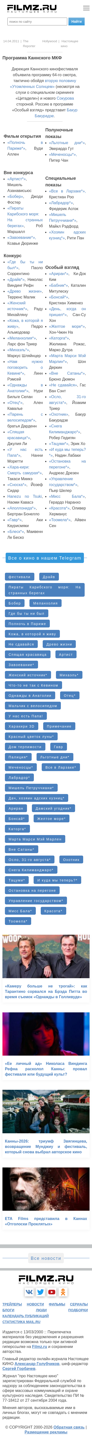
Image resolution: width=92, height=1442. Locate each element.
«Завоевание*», (21, 237)
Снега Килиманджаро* (31, 870)
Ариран (16, 808)
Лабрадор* (19, 778)
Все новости (46, 1258)
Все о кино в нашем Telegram (44, 558)
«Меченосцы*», (63, 154)
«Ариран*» (58, 274)
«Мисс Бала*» (67, 496)
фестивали (20, 577)
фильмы (57, 1304)
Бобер (15, 603)
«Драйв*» (16, 279)
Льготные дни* (55, 757)
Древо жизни (59, 644)
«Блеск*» (15, 532)
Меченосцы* (21, 767)
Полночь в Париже (27, 624)
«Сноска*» (16, 485)
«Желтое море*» (67, 326)
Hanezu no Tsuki (24, 496)
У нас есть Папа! (26, 716)
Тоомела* (18, 921)
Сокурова (65, 98)
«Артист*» (16, 179)
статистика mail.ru (21, 1322)
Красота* (53, 911)
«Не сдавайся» (63, 385)
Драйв (49, 577)
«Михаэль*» (18, 350)
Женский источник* (28, 675)
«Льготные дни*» (67, 143)
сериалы (79, 1304)
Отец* (70, 696)
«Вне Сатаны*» (67, 373)
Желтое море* (51, 819)
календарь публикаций (25, 1316)
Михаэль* (69, 675)
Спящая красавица (28, 655)
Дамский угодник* (53, 808)
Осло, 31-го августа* (30, 860)
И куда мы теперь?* (57, 880)
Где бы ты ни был (27, 613)
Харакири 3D (22, 726)
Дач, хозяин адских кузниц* (37, 798)
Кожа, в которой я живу (32, 634)
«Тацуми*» (58, 444)
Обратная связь (69, 1427)
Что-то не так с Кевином (33, 685)
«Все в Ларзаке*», (67, 191)
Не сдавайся (21, 644)
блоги (8, 1310)
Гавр (58, 747)
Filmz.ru (39, 1347)
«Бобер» (15, 196)
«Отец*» (15, 403)
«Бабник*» (58, 285)
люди (41, 1310)
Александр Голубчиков (36, 1364)
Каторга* (17, 829)
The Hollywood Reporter (40, 43)
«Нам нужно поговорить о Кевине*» (25, 367)
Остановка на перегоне (32, 890)
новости (35, 1304)
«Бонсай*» (58, 297)
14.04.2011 (11, 41)
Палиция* (18, 757)
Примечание (59, 726)
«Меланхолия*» (21, 338)
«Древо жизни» (24, 291)
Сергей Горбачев (18, 1369)
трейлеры (12, 1304)
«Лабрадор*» (61, 203)
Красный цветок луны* (31, 737)
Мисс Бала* (20, 911)
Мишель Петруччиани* (31, 788)
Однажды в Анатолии (30, 696)
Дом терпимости (25, 747)
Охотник (71, 860)
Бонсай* (17, 819)
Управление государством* (36, 901)
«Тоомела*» (60, 520)
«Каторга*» (59, 338)
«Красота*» (59, 508)
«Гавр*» (14, 520)
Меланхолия (45, 603)
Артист (66, 655)
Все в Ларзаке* (60, 767)
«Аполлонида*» (21, 508)
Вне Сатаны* (22, 849)
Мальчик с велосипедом (33, 706)
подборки (78, 1310)
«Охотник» (58, 414)
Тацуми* (17, 880)
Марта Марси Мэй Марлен (35, 839)
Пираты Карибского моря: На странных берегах (45, 590)
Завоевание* (21, 665)
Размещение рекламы (46, 1432)
